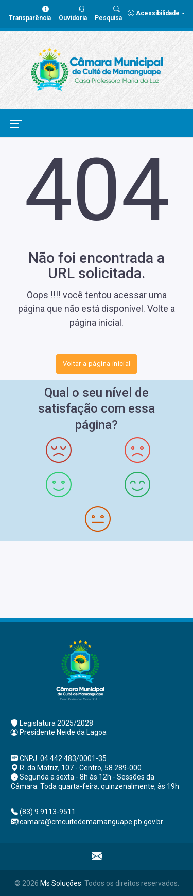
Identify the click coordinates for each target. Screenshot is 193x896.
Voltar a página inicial (97, 363)
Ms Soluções (60, 883)
